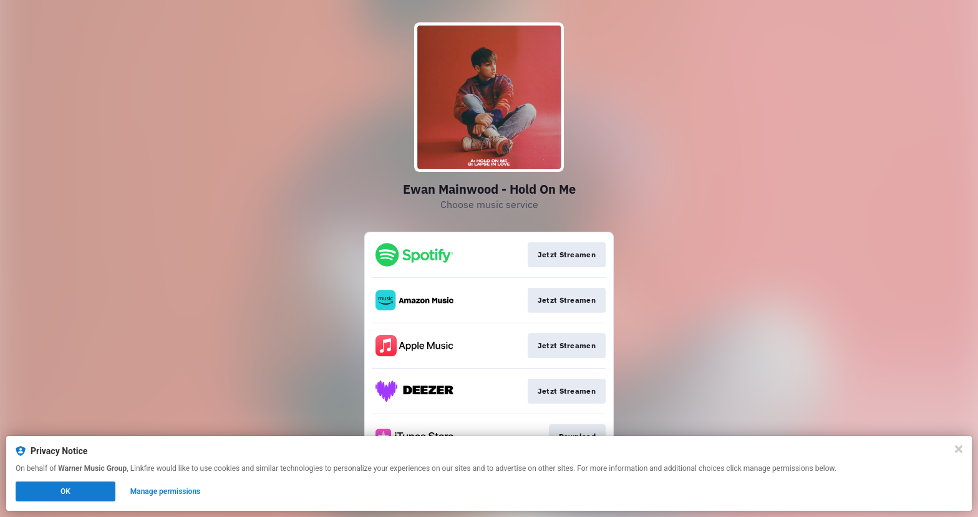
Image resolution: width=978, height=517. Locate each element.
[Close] (959, 449)
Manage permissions (165, 491)
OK (65, 491)
